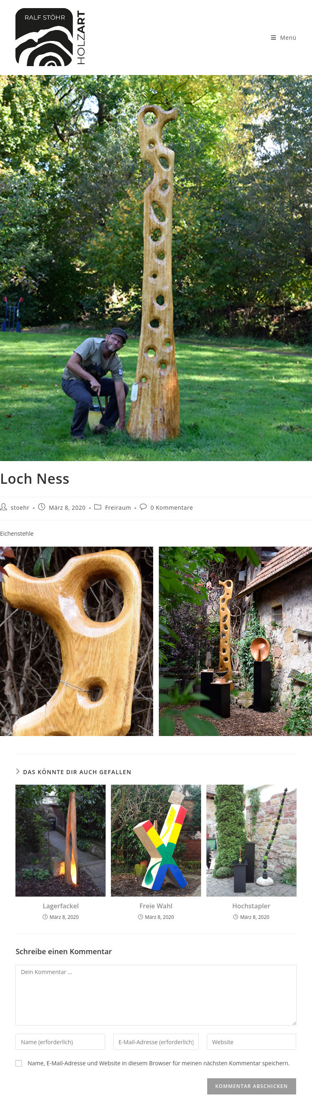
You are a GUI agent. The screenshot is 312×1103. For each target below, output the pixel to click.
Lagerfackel (61, 905)
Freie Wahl (156, 905)
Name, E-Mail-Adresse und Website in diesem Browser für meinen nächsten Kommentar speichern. (159, 1063)
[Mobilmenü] (284, 37)
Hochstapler (251, 905)
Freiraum (118, 507)
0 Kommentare (172, 507)
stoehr (20, 507)
